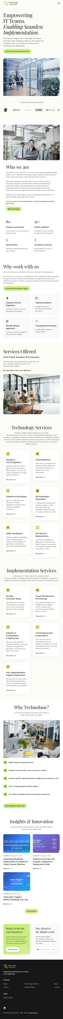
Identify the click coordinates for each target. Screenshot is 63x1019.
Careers (6, 987)
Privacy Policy (8, 998)
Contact (57, 987)
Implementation (29, 987)
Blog (55, 984)
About (5, 984)
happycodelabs (33, 1013)
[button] (58, 3)
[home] (10, 3)
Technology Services (31, 984)
